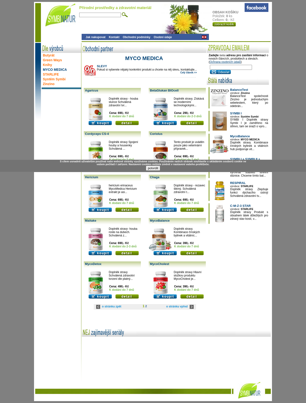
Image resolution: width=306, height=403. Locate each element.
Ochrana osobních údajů (225, 62)
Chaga (154, 177)
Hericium (91, 177)
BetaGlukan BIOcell (164, 90)
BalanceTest (239, 90)
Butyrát (48, 55)
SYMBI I (236, 113)
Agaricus (91, 90)
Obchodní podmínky (136, 37)
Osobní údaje (163, 37)
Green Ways (52, 60)
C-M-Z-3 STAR (240, 206)
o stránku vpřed (177, 306)
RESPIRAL (238, 183)
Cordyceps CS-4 (97, 134)
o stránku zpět (111, 306)
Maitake (90, 220)
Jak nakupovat (95, 37)
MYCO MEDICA (55, 69)
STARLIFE (51, 74)
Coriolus (156, 134)
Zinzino (48, 84)
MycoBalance (160, 220)
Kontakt (114, 37)
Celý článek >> (188, 72)
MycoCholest (159, 264)
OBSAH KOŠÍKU (228, 12)
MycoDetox (93, 264)
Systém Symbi (54, 79)
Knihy (47, 65)
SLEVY (102, 66)
